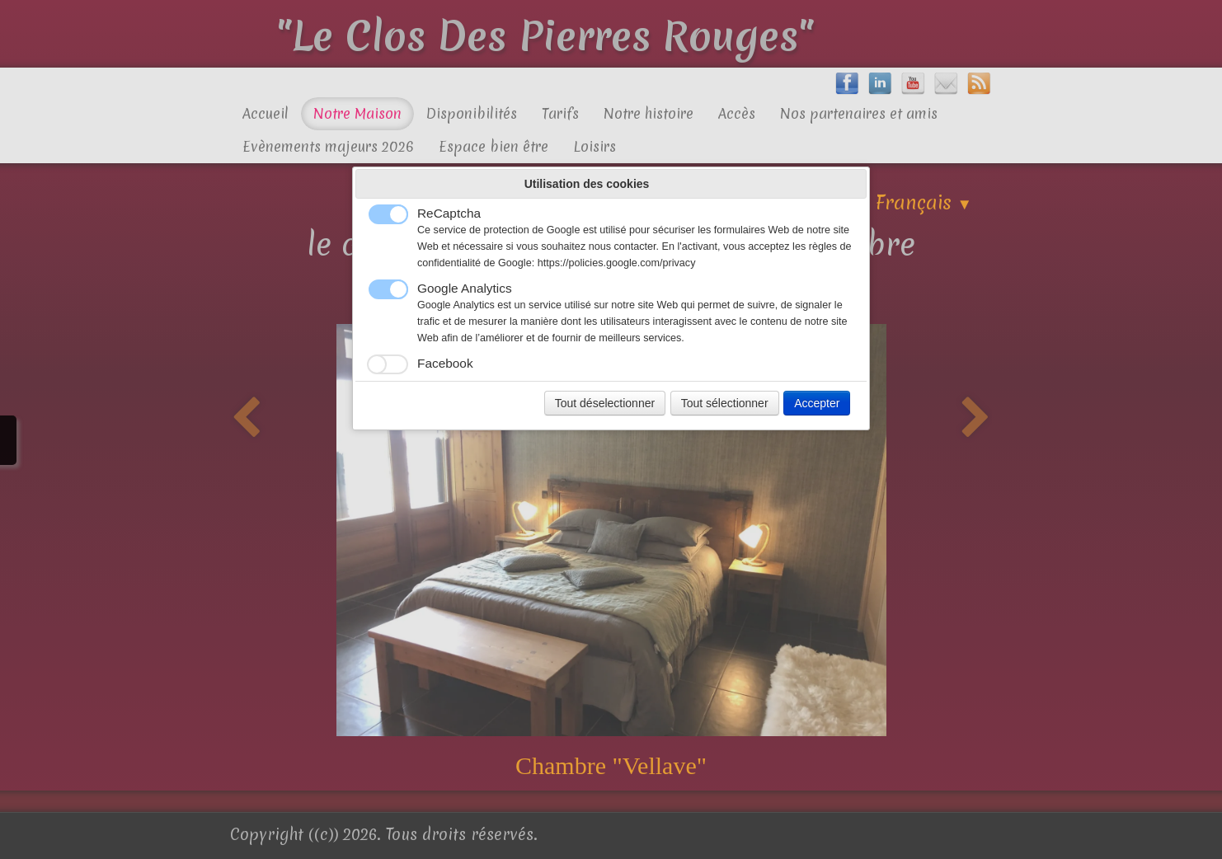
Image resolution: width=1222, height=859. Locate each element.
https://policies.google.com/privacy (617, 263)
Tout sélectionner (724, 403)
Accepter (816, 403)
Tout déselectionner (605, 403)
